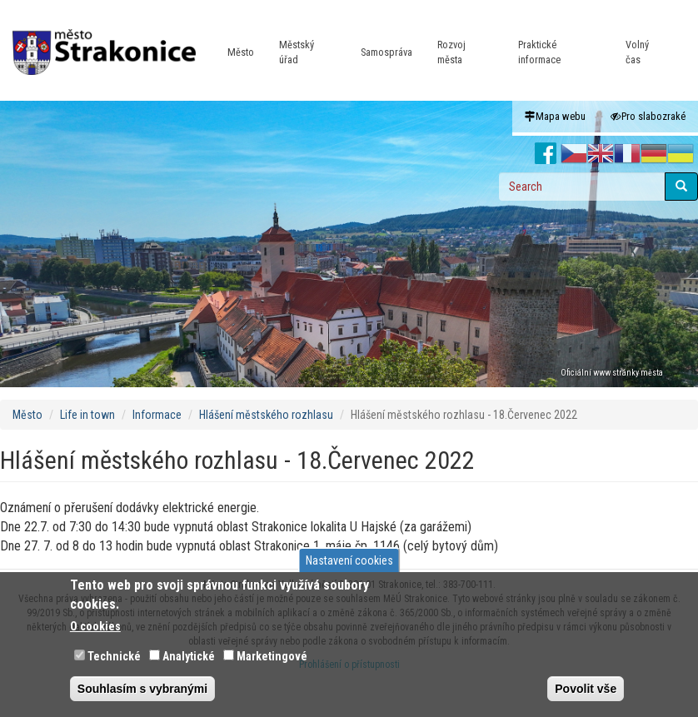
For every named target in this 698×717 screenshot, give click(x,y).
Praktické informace (539, 52)
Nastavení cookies (349, 560)
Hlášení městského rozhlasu (266, 414)
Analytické (188, 656)
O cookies (95, 626)
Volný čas (637, 52)
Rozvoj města (451, 52)
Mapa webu (555, 116)
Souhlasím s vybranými (142, 688)
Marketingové (272, 656)
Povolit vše (585, 688)
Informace (157, 414)
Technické (114, 656)
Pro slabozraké (648, 116)
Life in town (87, 414)
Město (240, 52)
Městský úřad (296, 52)
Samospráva (386, 52)
